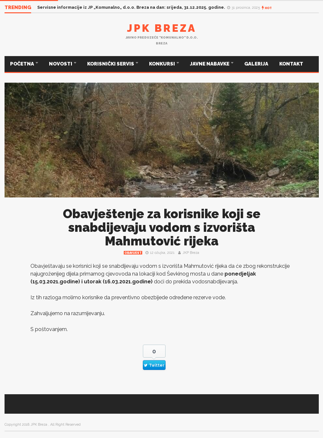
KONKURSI (162, 64)
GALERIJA (256, 64)
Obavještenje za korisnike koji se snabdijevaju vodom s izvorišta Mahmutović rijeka (161, 227)
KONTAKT (291, 64)
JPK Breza (161, 28)
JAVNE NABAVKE (210, 64)
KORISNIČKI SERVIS (111, 64)
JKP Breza (190, 253)
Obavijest (133, 253)
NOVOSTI (61, 64)
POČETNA (22, 64)
